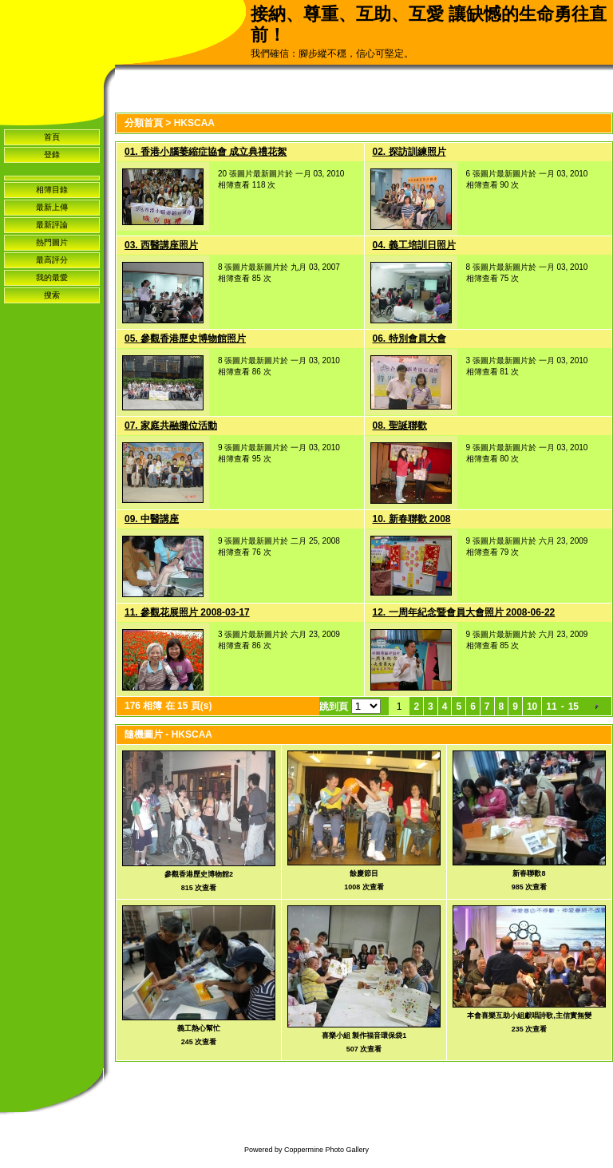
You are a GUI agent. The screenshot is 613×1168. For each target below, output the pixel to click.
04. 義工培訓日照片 (414, 245)
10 (532, 706)
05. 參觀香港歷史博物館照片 (185, 338)
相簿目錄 (52, 189)
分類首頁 (144, 123)
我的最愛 (52, 277)
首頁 (52, 137)
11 (551, 706)
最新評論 (52, 224)
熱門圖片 (52, 242)
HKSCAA (194, 123)
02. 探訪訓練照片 (409, 151)
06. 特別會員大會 (409, 338)
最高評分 (52, 259)
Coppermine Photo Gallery (326, 1150)
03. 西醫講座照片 (161, 245)
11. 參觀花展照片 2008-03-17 (187, 612)
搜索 (52, 295)
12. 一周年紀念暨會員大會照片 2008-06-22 (464, 612)
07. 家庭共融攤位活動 (171, 425)
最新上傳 (52, 207)
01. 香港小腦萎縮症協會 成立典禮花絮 (206, 151)
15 (573, 706)
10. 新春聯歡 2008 (412, 519)
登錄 (52, 154)
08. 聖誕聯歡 (400, 425)
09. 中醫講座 (152, 519)
